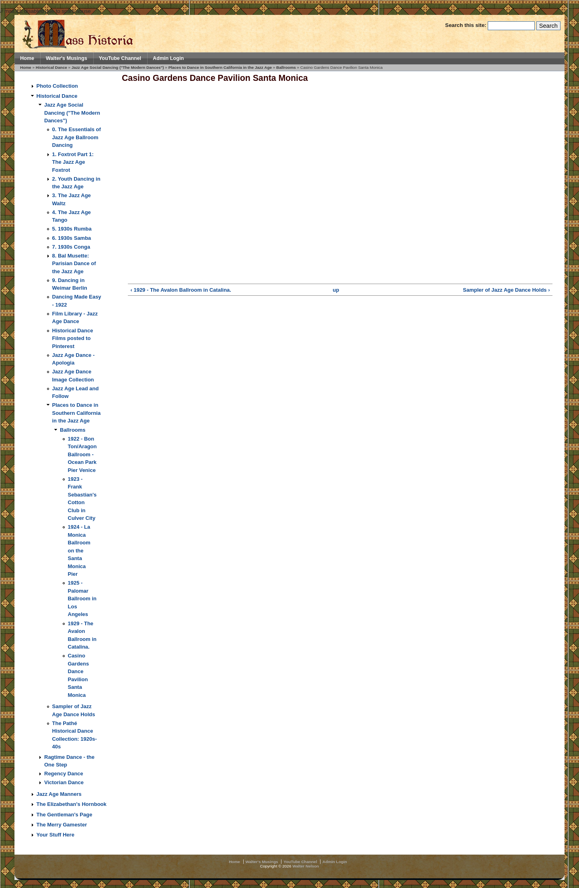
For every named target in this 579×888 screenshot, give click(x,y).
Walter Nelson (305, 866)
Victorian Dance (64, 782)
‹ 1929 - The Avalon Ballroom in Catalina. (180, 290)
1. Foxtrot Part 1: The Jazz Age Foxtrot (73, 162)
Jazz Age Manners (59, 794)
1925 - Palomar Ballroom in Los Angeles (82, 598)
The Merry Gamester (62, 825)
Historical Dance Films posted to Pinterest (72, 338)
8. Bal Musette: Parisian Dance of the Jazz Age (74, 263)
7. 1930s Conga (71, 247)
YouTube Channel (120, 58)
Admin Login (168, 58)
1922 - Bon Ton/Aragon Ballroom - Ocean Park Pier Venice (82, 454)
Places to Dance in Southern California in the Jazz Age (220, 67)
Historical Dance (51, 67)
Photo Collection (57, 86)
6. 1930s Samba (71, 238)
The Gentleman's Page (64, 815)
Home (27, 58)
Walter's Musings (66, 58)
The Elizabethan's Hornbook (72, 804)
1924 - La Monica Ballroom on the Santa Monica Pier (79, 550)
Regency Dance (63, 774)
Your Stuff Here (55, 835)
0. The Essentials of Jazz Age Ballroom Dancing (76, 137)
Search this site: (466, 25)
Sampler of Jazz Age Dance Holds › (506, 290)
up (336, 290)
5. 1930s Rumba (72, 229)
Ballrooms (286, 67)
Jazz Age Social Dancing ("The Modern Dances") (118, 67)
